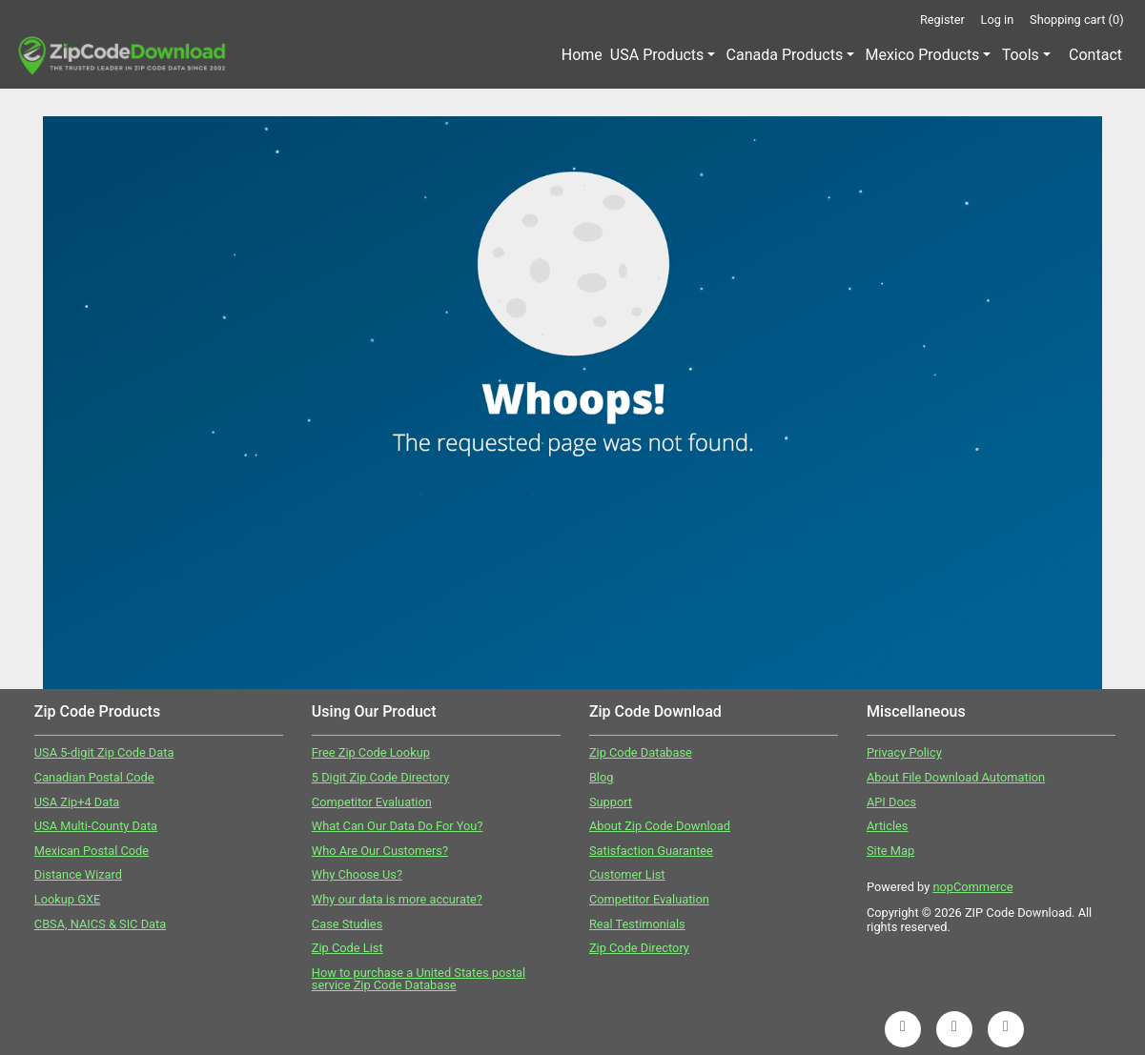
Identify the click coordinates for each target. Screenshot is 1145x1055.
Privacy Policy (904, 752)
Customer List (627, 874)
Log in (997, 19)
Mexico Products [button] (922, 55)
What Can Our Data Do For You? (397, 826)
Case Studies (347, 924)
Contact (1095, 55)
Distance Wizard (78, 874)
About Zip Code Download (659, 826)
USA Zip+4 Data (77, 802)
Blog (601, 777)
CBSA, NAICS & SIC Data (100, 924)
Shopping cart (1077, 19)
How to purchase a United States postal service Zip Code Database (418, 978)
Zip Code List (347, 948)
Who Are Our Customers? (380, 850)
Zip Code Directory (639, 948)
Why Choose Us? (357, 874)
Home (582, 55)
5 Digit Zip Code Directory (381, 777)
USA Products (657, 55)
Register (942, 19)
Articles (888, 826)
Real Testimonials (637, 924)
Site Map (890, 850)
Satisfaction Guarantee (651, 850)
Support (610, 802)
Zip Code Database (640, 752)
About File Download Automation (956, 777)
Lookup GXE (67, 899)
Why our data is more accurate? (397, 899)
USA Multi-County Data (95, 826)
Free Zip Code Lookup (371, 752)
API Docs (891, 802)
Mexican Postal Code (91, 850)
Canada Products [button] (785, 55)
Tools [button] (1020, 55)
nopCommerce (972, 887)
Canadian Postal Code (94, 777)
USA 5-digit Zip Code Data (104, 752)
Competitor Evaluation (372, 802)
